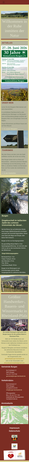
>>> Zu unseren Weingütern (9, 129)
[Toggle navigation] (3, 2)
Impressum (14, 428)
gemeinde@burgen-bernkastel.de (14, 358)
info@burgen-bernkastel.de (14, 390)
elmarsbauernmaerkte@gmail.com (14, 363)
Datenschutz (14, 431)
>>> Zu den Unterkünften (9, 173)
